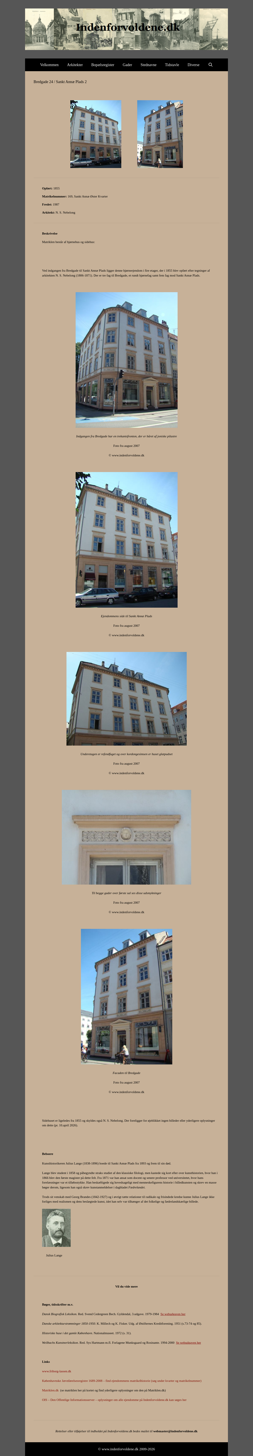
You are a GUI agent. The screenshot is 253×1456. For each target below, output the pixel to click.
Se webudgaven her (173, 1314)
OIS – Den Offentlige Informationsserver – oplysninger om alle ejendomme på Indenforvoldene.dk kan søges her (114, 1400)
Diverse (193, 65)
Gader (127, 65)
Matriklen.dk (50, 1390)
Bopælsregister (102, 65)
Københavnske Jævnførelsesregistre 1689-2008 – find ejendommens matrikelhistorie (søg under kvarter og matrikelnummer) (121, 1380)
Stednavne (149, 65)
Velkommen (49, 65)
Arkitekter (75, 65)
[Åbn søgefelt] (210, 64)
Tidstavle (172, 65)
